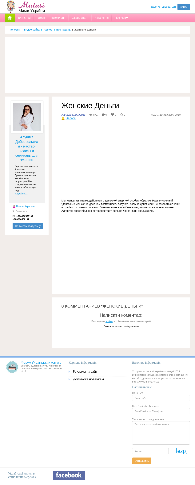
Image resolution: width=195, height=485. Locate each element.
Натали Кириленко (24, 206)
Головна (15, 29)
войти (109, 321)
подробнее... (21, 193)
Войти (183, 6)
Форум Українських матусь (41, 362)
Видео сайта (31, 29)
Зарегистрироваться (163, 6)
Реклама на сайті (85, 371)
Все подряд (63, 29)
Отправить (142, 460)
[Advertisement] (97, 65)
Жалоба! (71, 118)
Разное (47, 29)
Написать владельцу (28, 226)
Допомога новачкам (88, 379)
